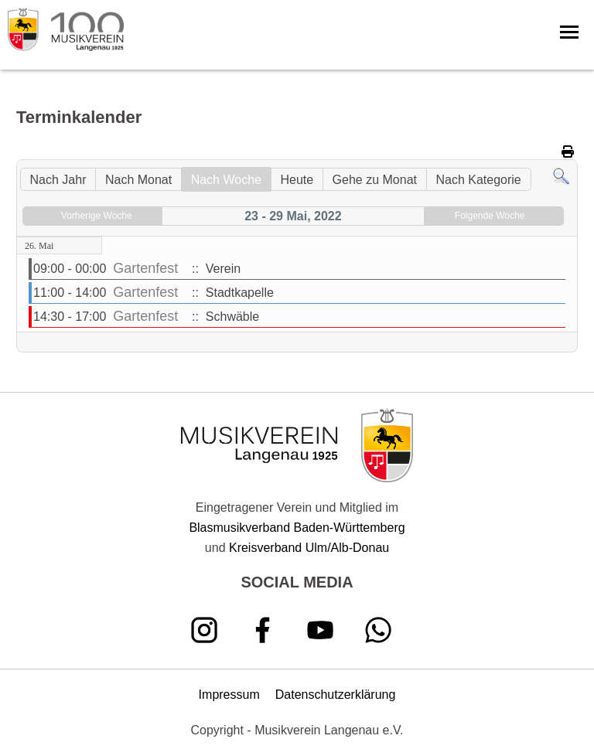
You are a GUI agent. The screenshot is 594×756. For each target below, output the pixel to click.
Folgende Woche (490, 215)
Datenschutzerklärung (335, 694)
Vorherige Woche (96, 215)
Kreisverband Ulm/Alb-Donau (309, 547)
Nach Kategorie (478, 179)
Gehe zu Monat (375, 179)
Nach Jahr (58, 179)
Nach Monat (138, 179)
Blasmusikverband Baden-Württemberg (297, 527)
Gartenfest (145, 268)
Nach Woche (226, 179)
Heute (296, 179)
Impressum (229, 694)
